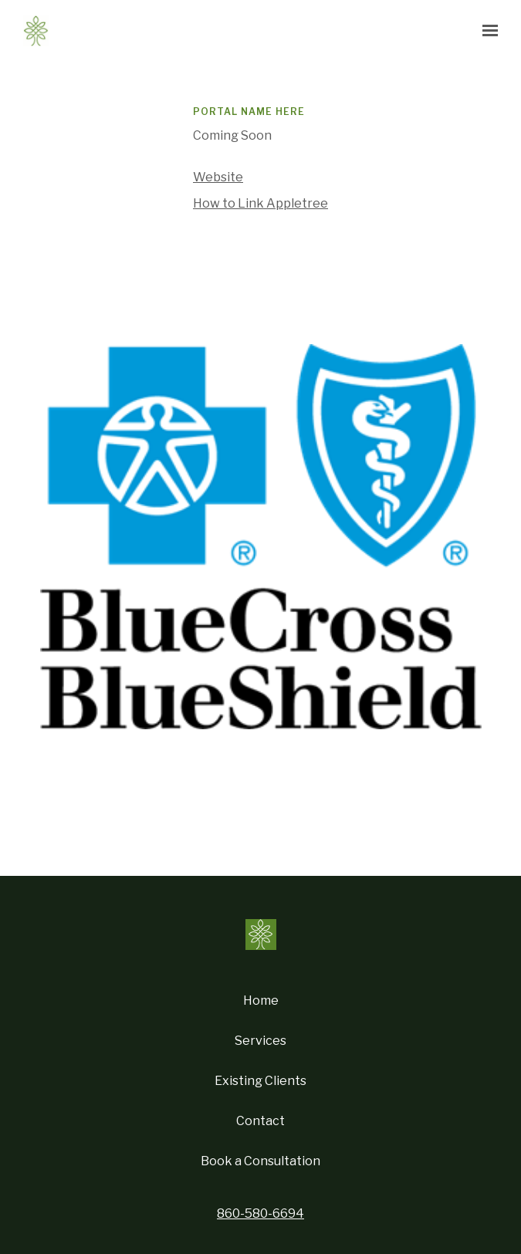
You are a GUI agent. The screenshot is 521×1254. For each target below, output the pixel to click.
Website (218, 177)
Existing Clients (260, 1080)
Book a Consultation (260, 1161)
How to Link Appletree (260, 203)
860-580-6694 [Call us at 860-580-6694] (260, 1213)
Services (260, 1040)
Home (261, 1000)
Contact (260, 1121)
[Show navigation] (486, 30)
